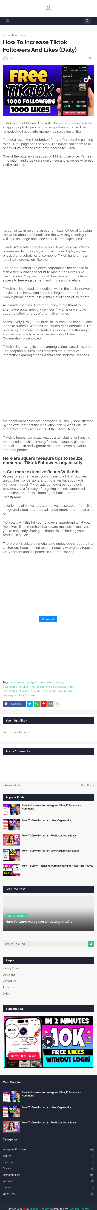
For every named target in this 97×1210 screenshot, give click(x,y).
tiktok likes (48, 1194)
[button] (8, 21)
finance (48, 1168)
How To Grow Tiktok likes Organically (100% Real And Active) (57, 865)
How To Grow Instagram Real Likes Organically (49, 835)
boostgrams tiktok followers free (55, 686)
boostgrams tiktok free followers (21, 691)
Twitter (48, 1156)
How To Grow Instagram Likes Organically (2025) (50, 850)
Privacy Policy (11, 968)
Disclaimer (9, 974)
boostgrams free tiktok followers (44, 682)
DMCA (6, 993)
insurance (48, 1181)
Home (6, 35)
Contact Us (9, 980)
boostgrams (19, 35)
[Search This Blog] (45, 944)
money (48, 1187)
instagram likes (48, 1175)
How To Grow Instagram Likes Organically (46, 820)
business (48, 1162)
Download (48, 619)
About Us (8, 987)
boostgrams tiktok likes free (58, 691)
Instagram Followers (48, 1149)
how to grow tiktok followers (19, 695)
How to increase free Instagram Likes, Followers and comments (52, 807)
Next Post (86, 785)
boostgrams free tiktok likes (19, 686)
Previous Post (12, 785)
